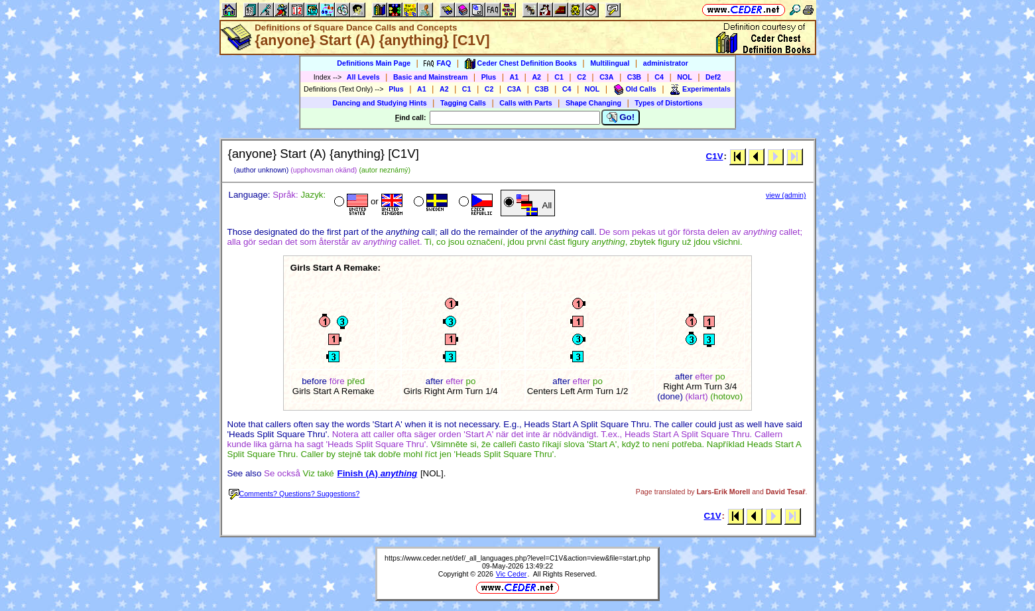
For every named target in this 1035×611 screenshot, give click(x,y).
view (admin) (786, 195)
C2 (581, 77)
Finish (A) (377, 473)
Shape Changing (593, 103)
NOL (684, 77)
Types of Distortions (668, 103)
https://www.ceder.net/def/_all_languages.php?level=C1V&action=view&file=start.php (517, 558)
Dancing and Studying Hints (380, 103)
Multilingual (609, 63)
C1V (714, 156)
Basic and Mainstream (430, 77)
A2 (536, 77)
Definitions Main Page (373, 63)
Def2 (713, 77)
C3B (634, 77)
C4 (659, 77)
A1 (514, 77)
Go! (621, 117)
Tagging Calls (463, 103)
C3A (606, 77)
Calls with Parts (525, 103)
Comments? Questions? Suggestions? (294, 494)
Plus (489, 77)
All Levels (363, 77)
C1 (559, 77)
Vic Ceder (511, 574)
